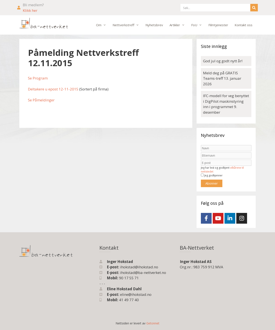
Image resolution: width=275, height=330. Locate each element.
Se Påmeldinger (41, 100)
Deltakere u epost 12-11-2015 (53, 89)
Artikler (179, 25)
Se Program (38, 78)
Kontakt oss (243, 25)
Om (102, 25)
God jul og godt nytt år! (222, 60)
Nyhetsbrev (154, 25)
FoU (198, 25)
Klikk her (30, 10)
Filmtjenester (218, 25)
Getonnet (152, 323)
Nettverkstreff (127, 25)
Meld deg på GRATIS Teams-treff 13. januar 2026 (222, 78)
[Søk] (254, 7)
